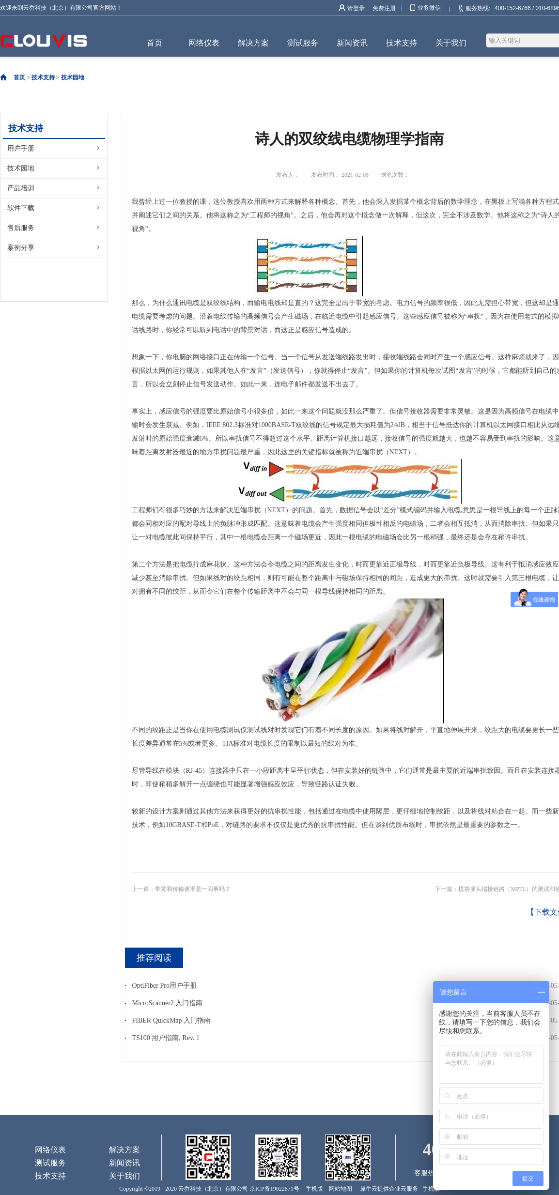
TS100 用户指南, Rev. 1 (166, 1038)
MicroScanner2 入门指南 (167, 1003)
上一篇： (181, 889)
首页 (154, 43)
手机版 (313, 1188)
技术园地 (72, 77)
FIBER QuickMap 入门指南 (171, 1020)
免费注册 (384, 8)
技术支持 (43, 77)
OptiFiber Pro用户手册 (164, 985)
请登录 (356, 8)
